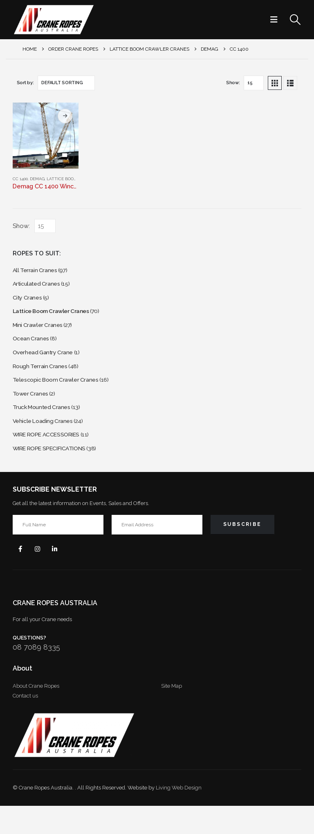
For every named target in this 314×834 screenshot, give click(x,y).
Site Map (171, 714)
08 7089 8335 (36, 675)
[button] (276, 20)
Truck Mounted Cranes (45, 426)
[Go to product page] (46, 136)
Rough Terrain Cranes (43, 380)
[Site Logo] (53, 19)
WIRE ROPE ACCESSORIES (52, 457)
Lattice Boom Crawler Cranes (57, 318)
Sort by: (25, 82)
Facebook (21, 575)
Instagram (41, 575)
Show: (233, 82)
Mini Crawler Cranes (41, 333)
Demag (37, 179)
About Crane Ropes (36, 714)
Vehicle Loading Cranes (46, 442)
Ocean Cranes (33, 349)
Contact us (25, 724)
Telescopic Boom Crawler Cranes (61, 395)
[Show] (254, 83)
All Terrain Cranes (37, 271)
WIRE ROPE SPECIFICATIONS (56, 473)
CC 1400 (20, 179)
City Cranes (29, 302)
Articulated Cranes (39, 287)
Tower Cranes (32, 411)
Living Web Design (179, 816)
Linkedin (61, 575)
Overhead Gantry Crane (47, 364)
